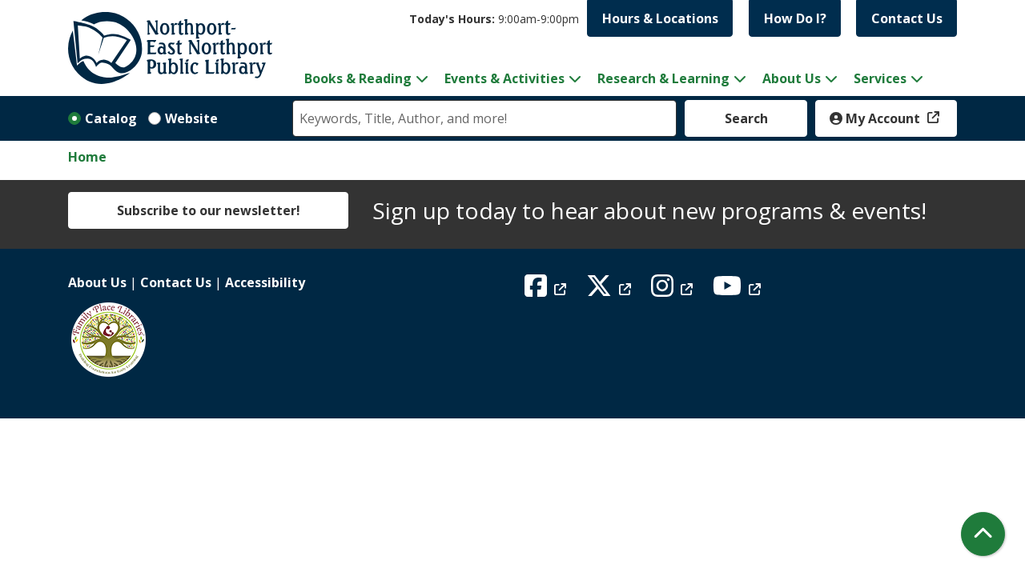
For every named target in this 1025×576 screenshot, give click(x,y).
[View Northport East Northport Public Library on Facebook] (547, 290)
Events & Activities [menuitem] (504, 78)
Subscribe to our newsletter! (208, 210)
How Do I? (795, 18)
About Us (97, 282)
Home (87, 157)
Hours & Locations (660, 18)
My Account (876, 118)
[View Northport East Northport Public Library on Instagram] (674, 290)
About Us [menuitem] (791, 78)
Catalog (111, 118)
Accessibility (265, 282)
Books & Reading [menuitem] (358, 78)
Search (746, 118)
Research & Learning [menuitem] (663, 78)
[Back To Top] (983, 534)
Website (191, 118)
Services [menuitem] (880, 78)
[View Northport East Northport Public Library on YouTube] (739, 290)
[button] (494, 18)
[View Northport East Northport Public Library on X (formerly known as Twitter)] (610, 290)
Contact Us (907, 18)
